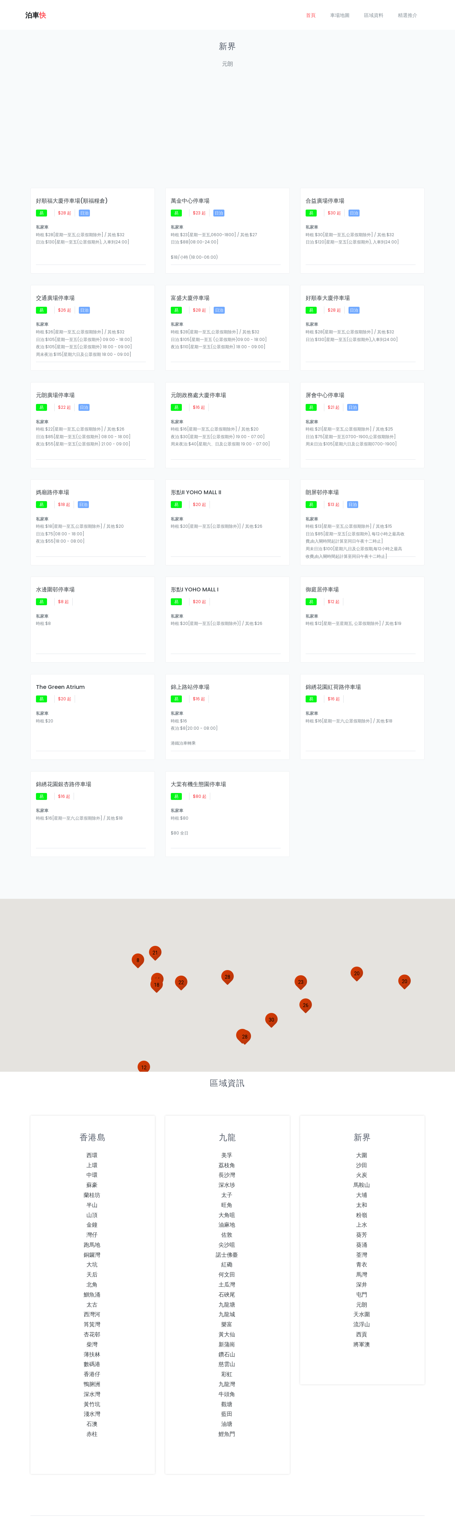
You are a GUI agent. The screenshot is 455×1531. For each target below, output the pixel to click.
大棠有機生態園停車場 (198, 766)
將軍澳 (361, 1323)
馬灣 (361, 1253)
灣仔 (92, 1214)
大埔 (361, 1174)
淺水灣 (92, 1393)
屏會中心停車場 (325, 388)
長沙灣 (227, 1154)
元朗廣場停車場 (55, 388)
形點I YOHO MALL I (195, 577)
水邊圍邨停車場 (55, 577)
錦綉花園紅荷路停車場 (333, 671)
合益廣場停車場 (325, 198)
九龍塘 (227, 1284)
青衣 (361, 1243)
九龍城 (227, 1293)
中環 (92, 1154)
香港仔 (92, 1353)
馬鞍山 (361, 1164)
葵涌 (361, 1224)
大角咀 (227, 1194)
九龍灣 (227, 1363)
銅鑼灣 (92, 1234)
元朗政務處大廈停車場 (198, 388)
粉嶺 (361, 1194)
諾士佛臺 (227, 1234)
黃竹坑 (92, 1383)
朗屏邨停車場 (322, 482)
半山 (92, 1184)
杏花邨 (92, 1313)
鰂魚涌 (92, 1274)
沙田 (361, 1144)
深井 (361, 1263)
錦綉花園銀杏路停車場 (63, 766)
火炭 (361, 1154)
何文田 (227, 1253)
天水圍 (361, 1293)
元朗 (361, 1284)
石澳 (92, 1403)
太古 (92, 1284)
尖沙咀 (227, 1224)
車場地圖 (340, 15)
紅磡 (226, 1243)
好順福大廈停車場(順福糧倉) (72, 198)
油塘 (226, 1403)
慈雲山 (227, 1343)
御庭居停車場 (322, 577)
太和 (361, 1184)
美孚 (226, 1134)
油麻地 (227, 1204)
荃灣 (361, 1234)
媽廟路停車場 (52, 482)
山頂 (92, 1194)
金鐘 (92, 1204)
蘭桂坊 (92, 1174)
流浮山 (361, 1303)
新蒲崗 (227, 1323)
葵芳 (361, 1214)
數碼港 (92, 1343)
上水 (361, 1204)
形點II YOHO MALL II (196, 482)
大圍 (361, 1134)
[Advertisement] (227, 130)
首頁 (311, 15)
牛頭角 (227, 1373)
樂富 (226, 1303)
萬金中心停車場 (190, 198)
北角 (92, 1263)
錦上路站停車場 (190, 671)
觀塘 (226, 1383)
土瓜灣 (227, 1263)
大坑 (92, 1243)
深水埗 (227, 1164)
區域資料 (373, 15)
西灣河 (92, 1293)
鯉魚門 (227, 1413)
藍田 (226, 1393)
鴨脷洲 (92, 1363)
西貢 (361, 1313)
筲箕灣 (92, 1303)
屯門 (361, 1274)
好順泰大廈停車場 (328, 293)
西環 (92, 1134)
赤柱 (92, 1413)
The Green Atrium (60, 671)
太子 (226, 1174)
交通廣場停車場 (55, 293)
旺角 (226, 1184)
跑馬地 (92, 1224)
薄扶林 (92, 1333)
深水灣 (92, 1373)
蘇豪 (92, 1164)
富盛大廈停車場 (190, 293)
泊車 (35, 15)
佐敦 (226, 1214)
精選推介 (407, 15)
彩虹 (226, 1353)
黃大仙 (227, 1313)
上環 (92, 1144)
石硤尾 (227, 1274)
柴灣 (92, 1323)
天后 (92, 1253)
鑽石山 (227, 1333)
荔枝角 (227, 1144)
